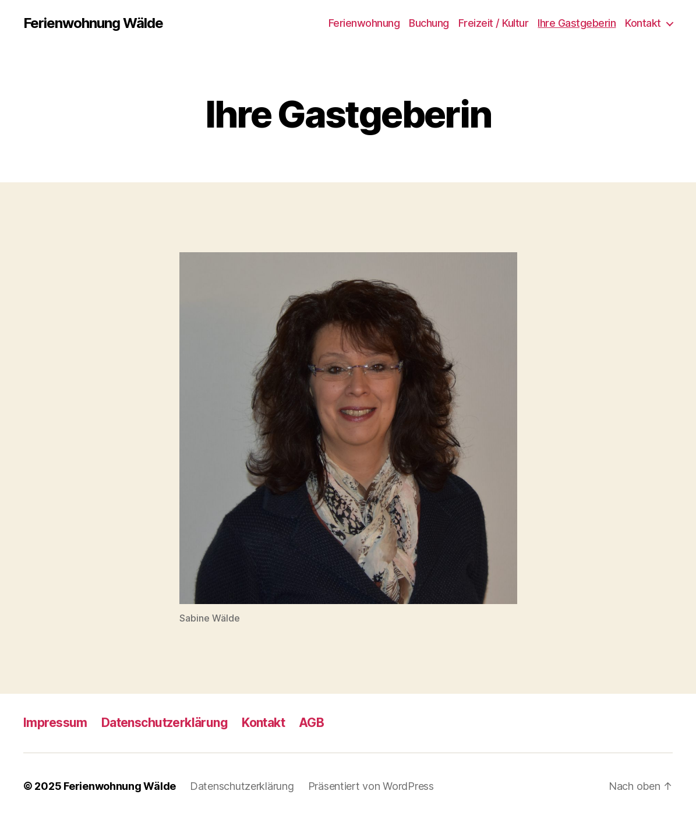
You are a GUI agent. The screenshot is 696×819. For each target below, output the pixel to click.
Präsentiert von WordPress (371, 786)
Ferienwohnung (364, 23)
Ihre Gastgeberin (577, 23)
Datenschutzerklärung (164, 722)
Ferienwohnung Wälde (93, 23)
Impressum (55, 722)
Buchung (429, 23)
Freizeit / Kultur (493, 23)
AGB (311, 722)
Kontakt (643, 23)
